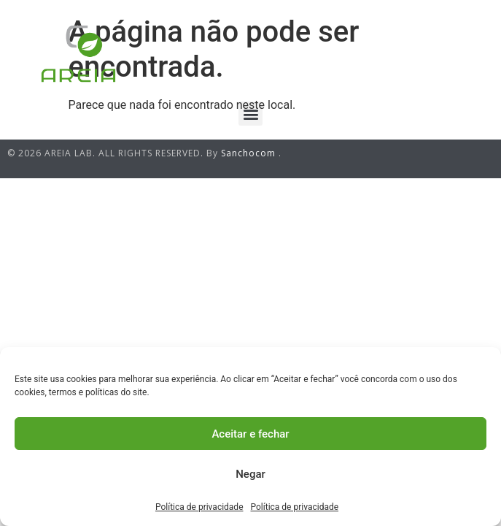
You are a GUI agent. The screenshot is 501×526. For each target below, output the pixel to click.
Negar (250, 474)
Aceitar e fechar (250, 434)
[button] (250, 114)
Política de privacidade (199, 507)
